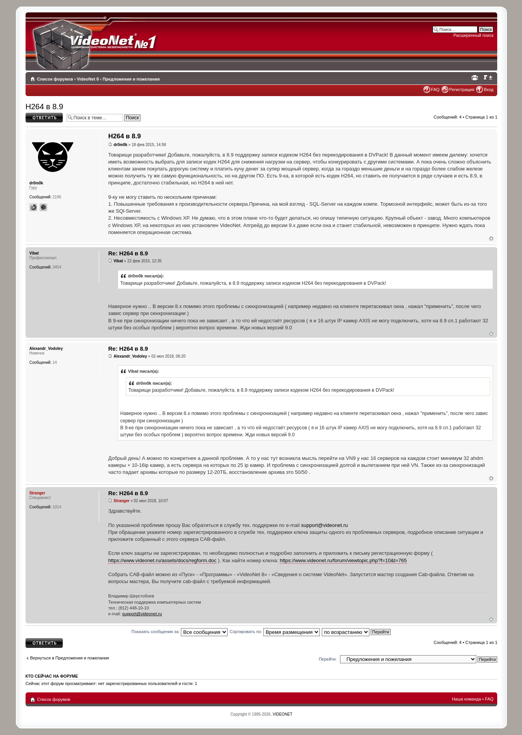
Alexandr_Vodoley (130, 356)
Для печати (476, 77)
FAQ (435, 89)
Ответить (44, 117)
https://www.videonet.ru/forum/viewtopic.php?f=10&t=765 (343, 560)
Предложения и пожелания (131, 79)
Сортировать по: (275, 631)
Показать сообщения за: (179, 631)
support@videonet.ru (324, 525)
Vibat (118, 261)
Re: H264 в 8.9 (128, 253)
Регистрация (461, 89)
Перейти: (328, 659)
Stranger (121, 501)
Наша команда (466, 699)
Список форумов (55, 79)
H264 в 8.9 (44, 106)
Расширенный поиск (473, 35)
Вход (488, 89)
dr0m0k (120, 145)
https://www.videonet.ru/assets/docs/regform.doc (162, 560)
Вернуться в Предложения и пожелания (69, 658)
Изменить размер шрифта (487, 77)
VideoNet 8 (88, 79)
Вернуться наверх (491, 238)
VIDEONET (282, 714)
